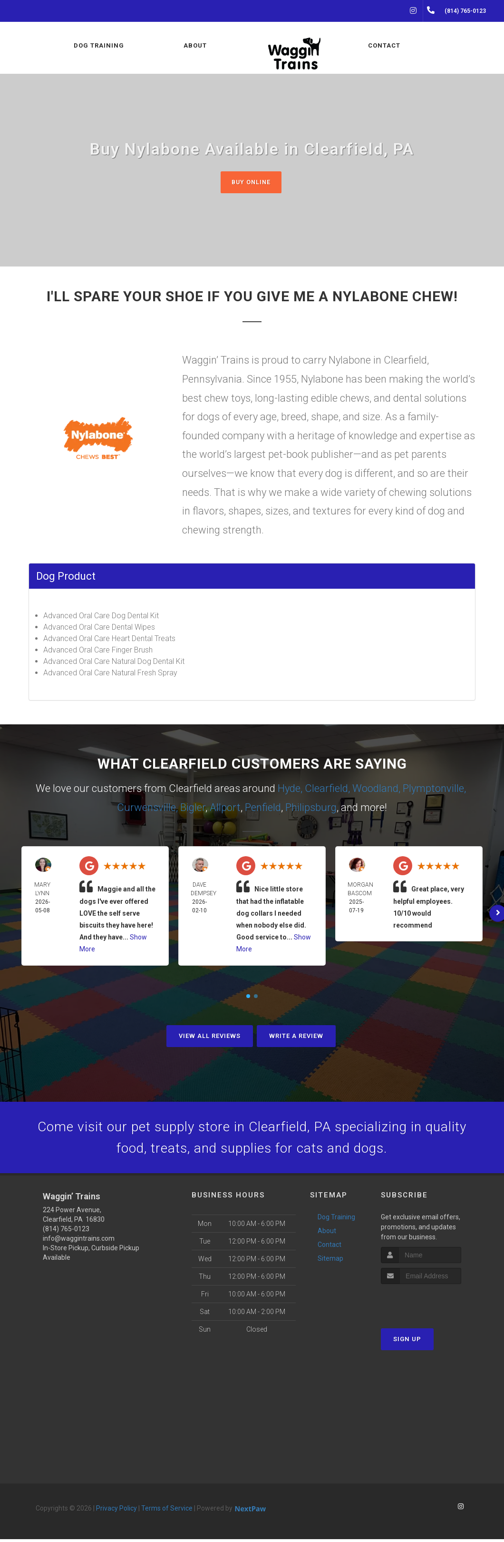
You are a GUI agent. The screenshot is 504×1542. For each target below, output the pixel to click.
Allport (225, 808)
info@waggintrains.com (79, 1241)
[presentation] (431, 1305)
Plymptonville (433, 789)
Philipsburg (311, 808)
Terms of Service (167, 1511)
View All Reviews (210, 1035)
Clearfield (326, 789)
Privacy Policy (116, 1511)
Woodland (375, 789)
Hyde (289, 789)
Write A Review (296, 1035)
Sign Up (407, 1342)
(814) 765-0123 (66, 1232)
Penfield (263, 808)
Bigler (192, 808)
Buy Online (251, 182)
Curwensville (146, 808)
